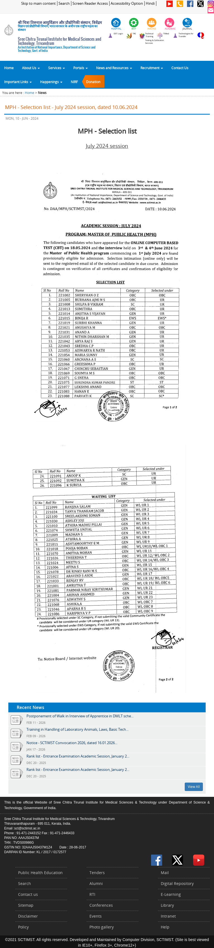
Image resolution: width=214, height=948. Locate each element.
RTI (92, 894)
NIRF (74, 81)
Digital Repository (177, 883)
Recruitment (151, 68)
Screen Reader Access (90, 3)
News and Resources (114, 68)
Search (64, 3)
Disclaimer (28, 916)
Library (167, 905)
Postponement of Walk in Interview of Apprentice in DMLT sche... (79, 715)
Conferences (101, 905)
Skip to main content (38, 3)
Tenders (97, 872)
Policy (23, 927)
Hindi (150, 3)
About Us (31, 68)
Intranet (168, 916)
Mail (165, 872)
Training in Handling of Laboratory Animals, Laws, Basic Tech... (77, 729)
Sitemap (25, 905)
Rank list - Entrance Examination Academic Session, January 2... (77, 756)
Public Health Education (40, 872)
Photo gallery (101, 927)
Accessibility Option (127, 3)
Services (56, 68)
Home (9, 68)
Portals (80, 68)
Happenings (51, 81)
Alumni (96, 883)
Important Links (18, 81)
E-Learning (171, 894)
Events (95, 916)
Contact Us (179, 68)
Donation (93, 81)
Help (165, 927)
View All (194, 786)
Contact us (28, 894)
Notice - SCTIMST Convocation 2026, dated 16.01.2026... (71, 742)
